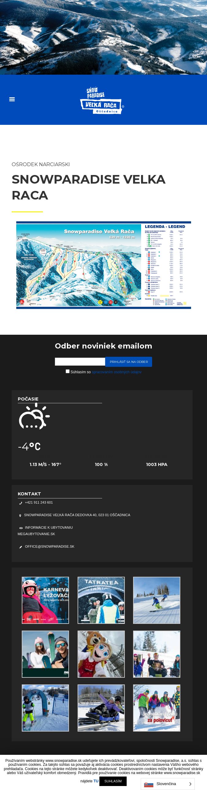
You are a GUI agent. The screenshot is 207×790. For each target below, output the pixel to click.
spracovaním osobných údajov (116, 372)
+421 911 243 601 (38, 502)
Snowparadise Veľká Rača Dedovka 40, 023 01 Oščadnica (77, 515)
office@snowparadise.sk (49, 546)
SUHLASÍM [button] (112, 781)
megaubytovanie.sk (36, 534)
